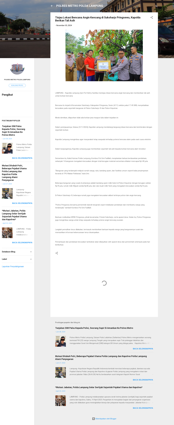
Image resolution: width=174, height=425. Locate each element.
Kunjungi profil (17, 85)
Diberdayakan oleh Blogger (104, 419)
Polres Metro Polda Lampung (17, 79)
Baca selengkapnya (143, 349)
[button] (151, 18)
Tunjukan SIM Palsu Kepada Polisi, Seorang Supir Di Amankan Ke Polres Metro (94, 328)
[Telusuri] (156, 6)
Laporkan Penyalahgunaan (13, 266)
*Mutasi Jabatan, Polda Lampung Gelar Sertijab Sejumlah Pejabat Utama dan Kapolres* (98, 387)
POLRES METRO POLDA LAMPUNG (79, 6)
